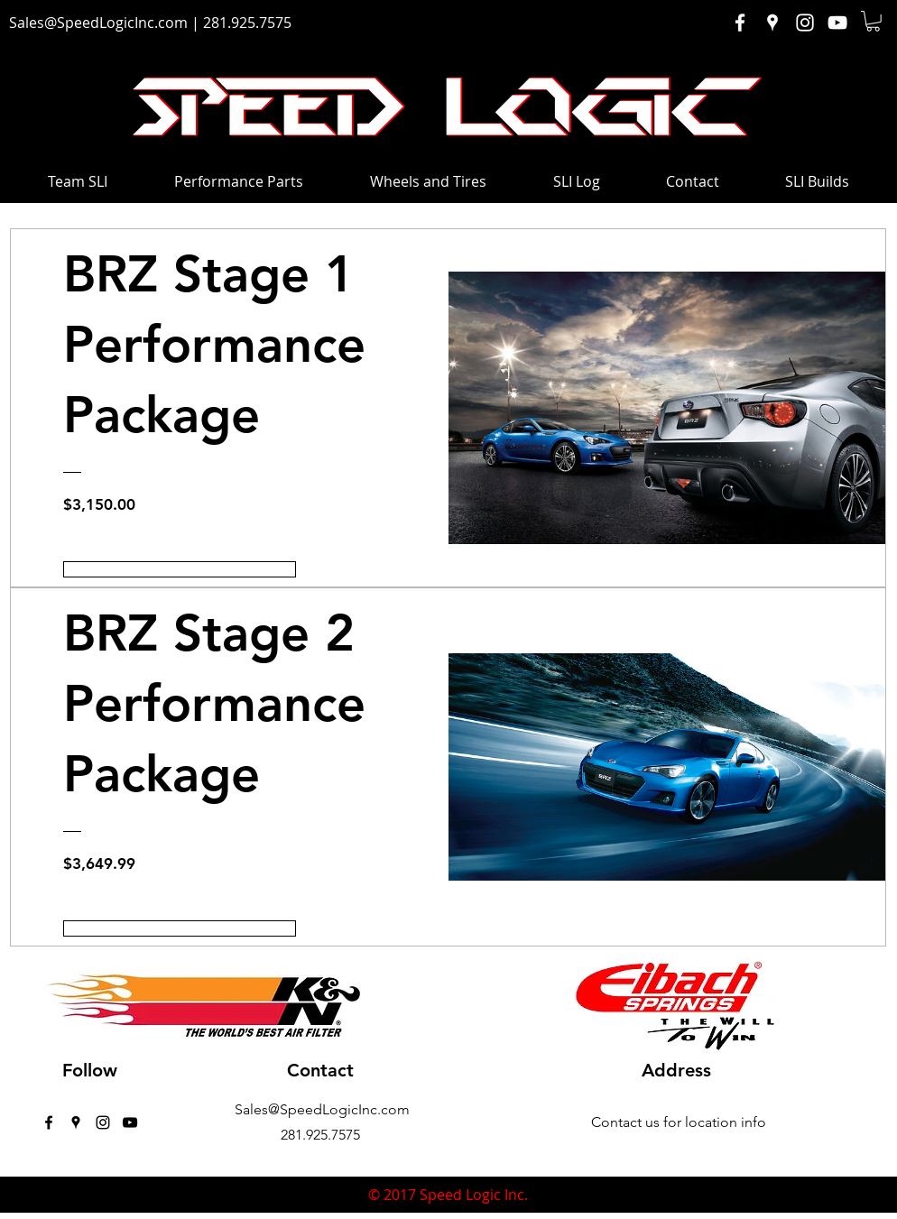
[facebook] (49, 1122)
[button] (873, 21)
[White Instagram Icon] (805, 22)
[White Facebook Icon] (740, 22)
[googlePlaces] (76, 1122)
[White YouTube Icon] (837, 22)
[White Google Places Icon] (772, 22)
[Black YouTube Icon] (130, 1122)
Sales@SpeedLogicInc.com (98, 22)
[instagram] (103, 1122)
